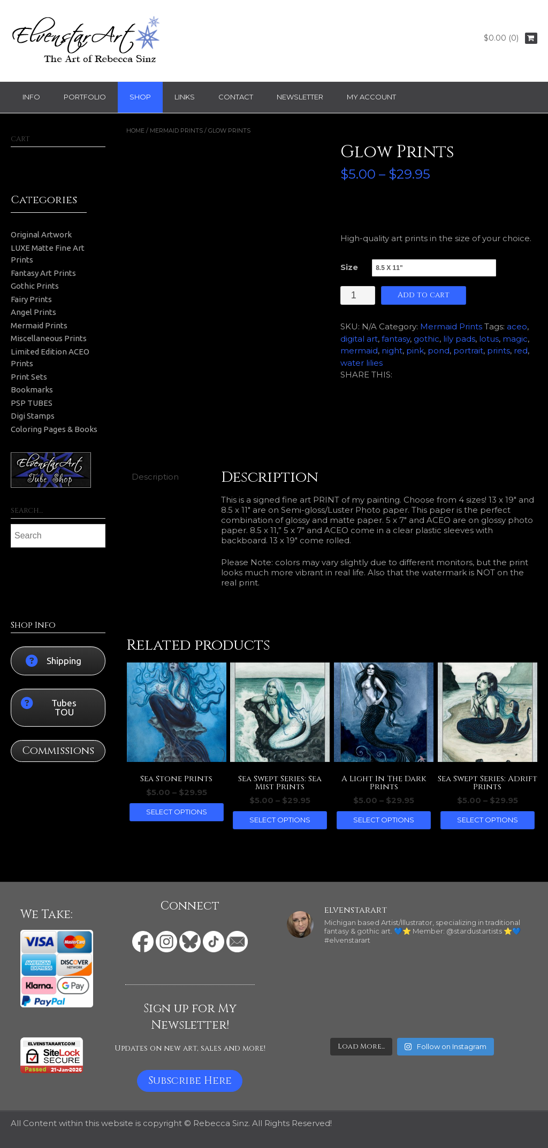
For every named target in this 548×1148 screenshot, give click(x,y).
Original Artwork (41, 234)
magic (515, 339)
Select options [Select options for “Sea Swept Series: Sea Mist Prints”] (279, 819)
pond (439, 350)
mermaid (359, 350)
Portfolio (85, 97)
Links (184, 97)
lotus (489, 339)
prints (498, 350)
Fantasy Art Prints (43, 273)
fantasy (396, 339)
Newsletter (300, 97)
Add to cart (424, 295)
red (521, 350)
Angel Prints (33, 312)
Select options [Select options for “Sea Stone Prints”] (176, 811)
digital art (359, 339)
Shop (140, 97)
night (392, 350)
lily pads (459, 339)
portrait (468, 350)
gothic (426, 339)
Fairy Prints (31, 299)
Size (349, 267)
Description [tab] (155, 477)
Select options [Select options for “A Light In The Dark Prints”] (383, 819)
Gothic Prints (35, 285)
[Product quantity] (357, 295)
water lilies (361, 363)
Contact (235, 97)
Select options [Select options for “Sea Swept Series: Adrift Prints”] (487, 819)
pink (415, 350)
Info (31, 97)
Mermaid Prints (176, 130)
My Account (371, 97)
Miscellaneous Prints (49, 338)
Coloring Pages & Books (54, 429)
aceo (517, 326)
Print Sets (29, 376)
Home (135, 130)
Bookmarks (32, 389)
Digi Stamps (33, 415)
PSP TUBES (31, 402)
